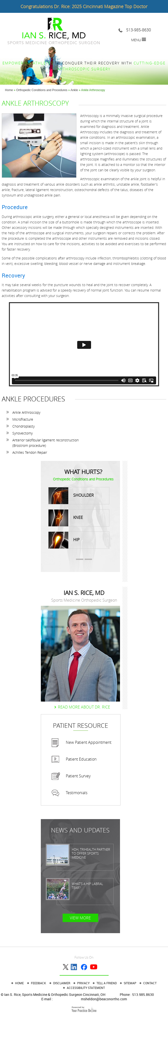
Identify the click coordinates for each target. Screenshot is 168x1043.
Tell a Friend (107, 983)
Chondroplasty (23, 426)
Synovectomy (22, 433)
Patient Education (81, 759)
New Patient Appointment (88, 742)
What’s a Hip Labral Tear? (87, 886)
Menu (136, 40)
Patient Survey (78, 776)
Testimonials (76, 792)
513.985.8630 (143, 994)
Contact (150, 983)
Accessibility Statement (86, 988)
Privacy (83, 983)
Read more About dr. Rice (84, 707)
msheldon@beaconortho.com (104, 999)
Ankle (75, 90)
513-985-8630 (138, 30)
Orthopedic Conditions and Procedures (41, 90)
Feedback (38, 983)
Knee (65, 518)
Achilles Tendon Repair (29, 452)
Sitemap (130, 983)
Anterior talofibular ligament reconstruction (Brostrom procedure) (45, 443)
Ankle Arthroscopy (26, 412)
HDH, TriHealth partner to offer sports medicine (91, 853)
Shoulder (71, 495)
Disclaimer (62, 983)
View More (80, 918)
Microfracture (22, 419)
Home (9, 90)
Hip (63, 540)
